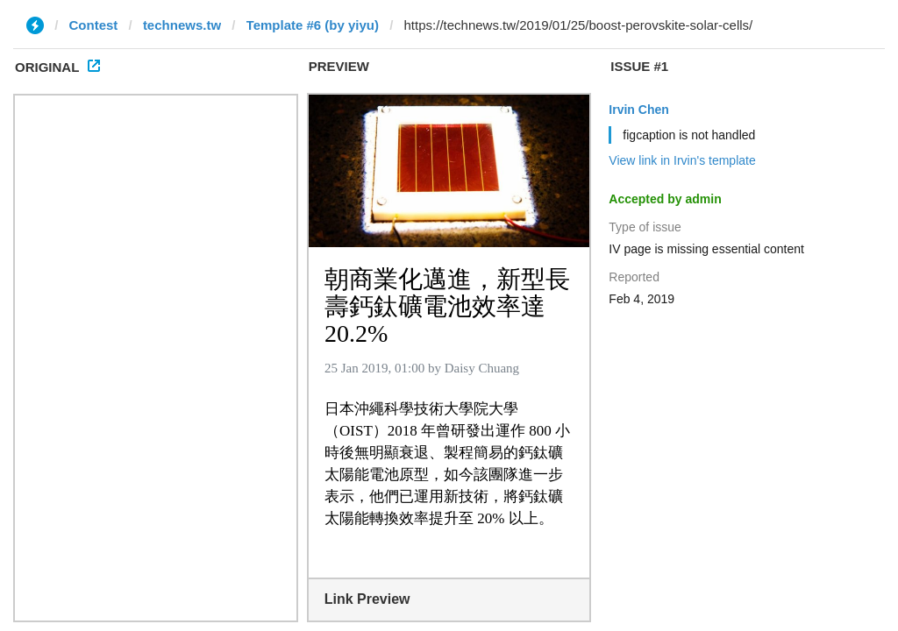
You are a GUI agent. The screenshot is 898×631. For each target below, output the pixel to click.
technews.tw (182, 25)
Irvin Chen (638, 110)
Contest (93, 25)
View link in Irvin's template (682, 160)
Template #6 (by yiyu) (312, 25)
